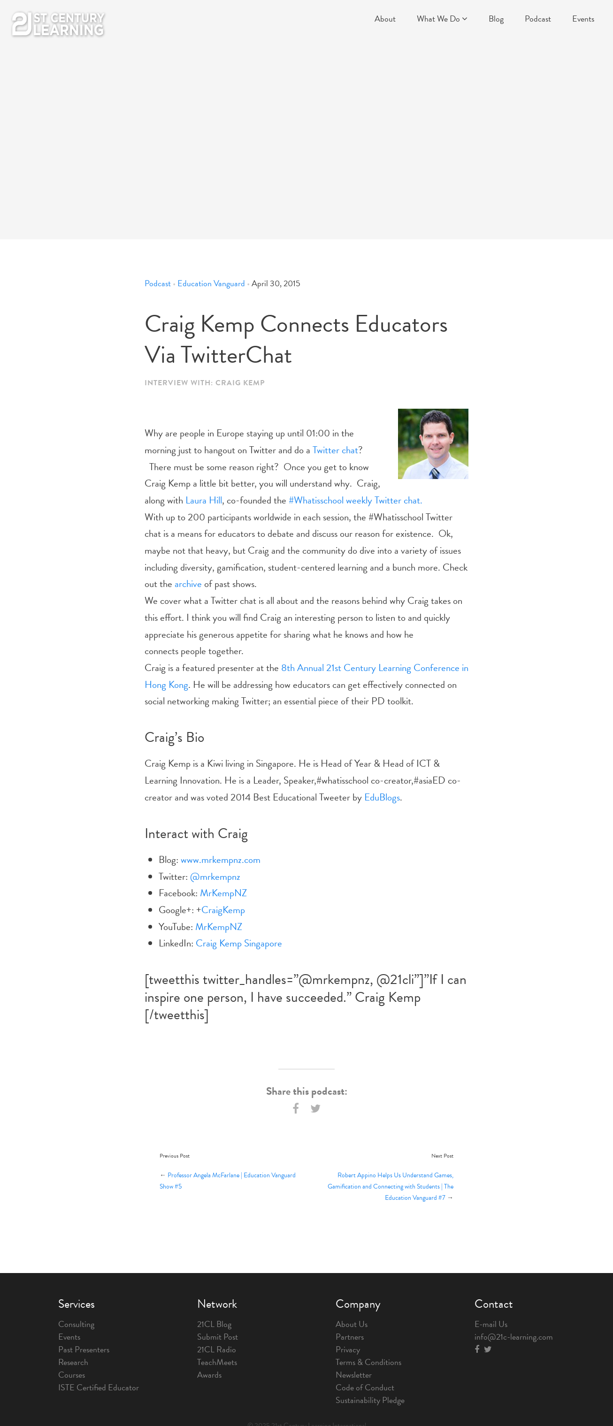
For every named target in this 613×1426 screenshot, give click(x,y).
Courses (71, 1374)
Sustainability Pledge (370, 1400)
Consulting (76, 1324)
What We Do (442, 18)
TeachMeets (217, 1362)
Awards (209, 1374)
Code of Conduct (365, 1387)
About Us (352, 1324)
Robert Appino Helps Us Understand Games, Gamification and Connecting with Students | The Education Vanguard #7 (390, 1186)
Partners (350, 1336)
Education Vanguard (211, 283)
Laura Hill (203, 500)
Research (73, 1362)
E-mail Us (491, 1324)
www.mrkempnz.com (221, 859)
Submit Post (217, 1336)
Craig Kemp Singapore (239, 943)
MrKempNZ (223, 892)
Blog (496, 18)
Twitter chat (335, 450)
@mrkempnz (215, 876)
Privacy (348, 1349)
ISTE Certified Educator (98, 1387)
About (385, 18)
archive (188, 583)
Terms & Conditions (368, 1362)
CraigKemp (223, 909)
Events (583, 18)
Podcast (538, 18)
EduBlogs (382, 797)
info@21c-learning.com (514, 1336)
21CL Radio (216, 1349)
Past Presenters (83, 1349)
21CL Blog (214, 1324)
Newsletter (354, 1374)
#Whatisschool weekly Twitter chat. (355, 500)
